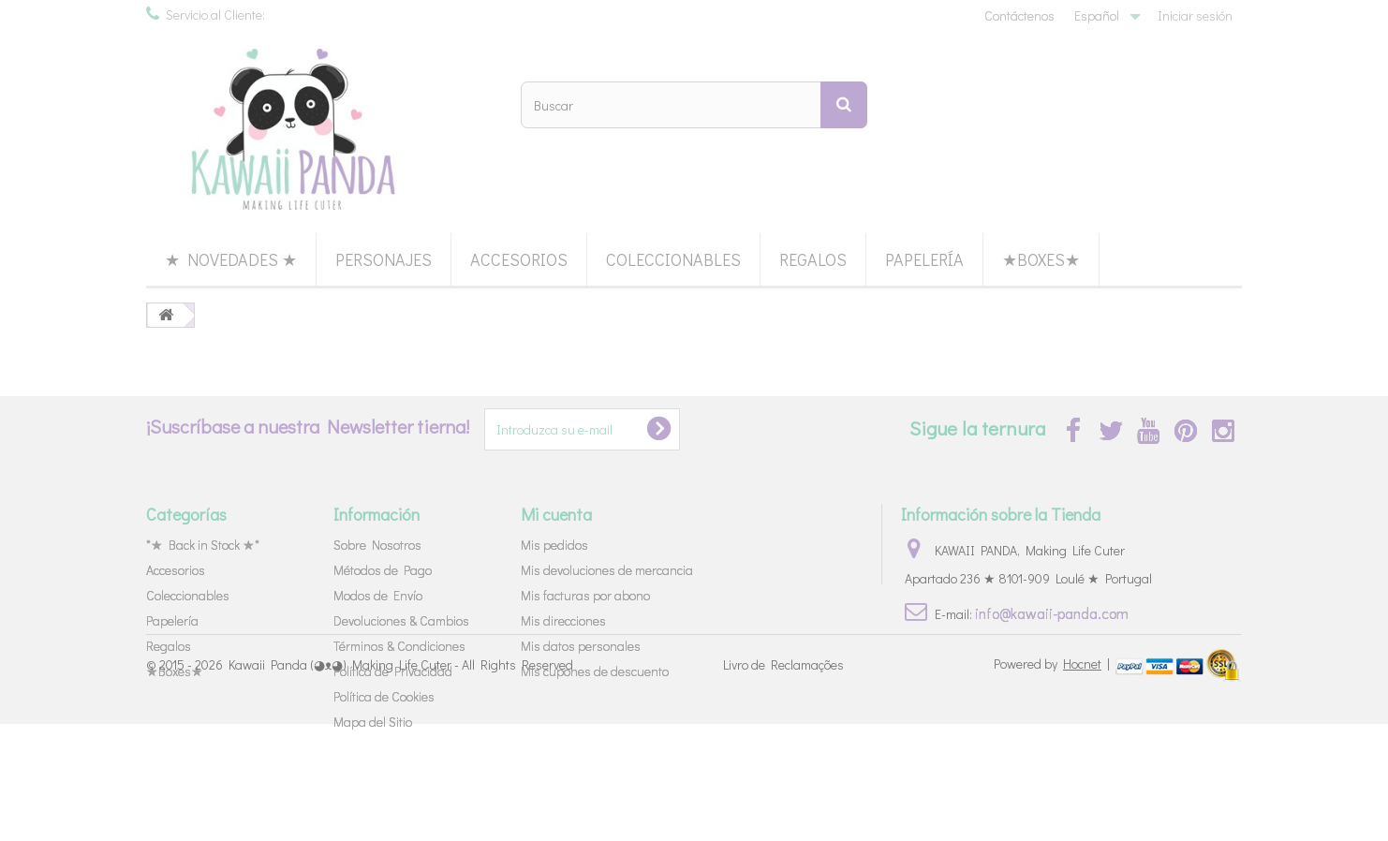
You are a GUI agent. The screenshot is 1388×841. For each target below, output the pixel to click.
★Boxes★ (1041, 259)
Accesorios (519, 259)
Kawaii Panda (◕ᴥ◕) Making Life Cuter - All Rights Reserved (401, 782)
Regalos (813, 259)
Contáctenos (1019, 15)
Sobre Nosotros (377, 544)
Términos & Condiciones (399, 646)
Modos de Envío (377, 595)
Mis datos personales (581, 646)
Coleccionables (673, 259)
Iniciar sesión (1195, 15)
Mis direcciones (563, 620)
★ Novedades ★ (231, 259)
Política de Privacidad (392, 671)
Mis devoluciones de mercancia (607, 570)
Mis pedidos (554, 544)
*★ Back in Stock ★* (202, 544)
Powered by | (1053, 780)
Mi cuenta (556, 514)
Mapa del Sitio (372, 721)
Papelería (924, 259)
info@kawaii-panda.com (1052, 613)
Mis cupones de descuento (595, 671)
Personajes (383, 259)
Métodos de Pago (382, 570)
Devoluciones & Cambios (401, 620)
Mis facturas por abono (585, 595)
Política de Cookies (384, 696)
